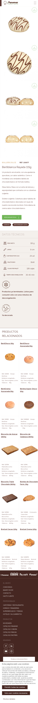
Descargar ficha (10, 217)
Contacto (7, 593)
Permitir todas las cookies (15, 687)
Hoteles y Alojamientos (12, 614)
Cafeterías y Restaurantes (13, 605)
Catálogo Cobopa (10, 629)
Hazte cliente (8, 596)
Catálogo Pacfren (10, 635)
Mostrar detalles (9, 699)
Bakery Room (8, 590)
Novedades (7, 623)
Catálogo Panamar (10, 626)
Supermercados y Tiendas (13, 611)
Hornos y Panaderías (11, 608)
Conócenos (7, 587)
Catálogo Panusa (10, 632)
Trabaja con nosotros (19, 659)
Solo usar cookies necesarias (16, 693)
